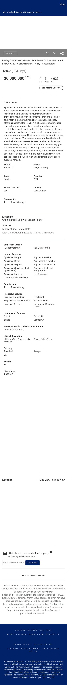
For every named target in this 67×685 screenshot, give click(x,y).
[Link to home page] (3, 4)
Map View (44, 479)
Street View (58, 479)
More (62, 4)
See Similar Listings (51, 88)
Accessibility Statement (23, 649)
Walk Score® (39, 575)
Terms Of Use (22, 644)
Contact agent (10, 53)
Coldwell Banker (26, 630)
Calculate (32, 562)
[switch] (46, 53)
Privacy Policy (43, 644)
